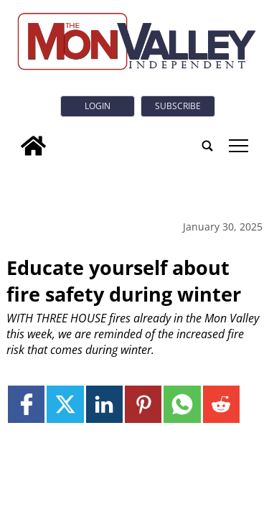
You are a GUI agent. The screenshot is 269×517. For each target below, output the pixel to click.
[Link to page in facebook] (26, 404)
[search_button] (207, 146)
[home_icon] (33, 146)
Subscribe (178, 106)
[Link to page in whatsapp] (182, 404)
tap (238, 146)
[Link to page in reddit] (221, 404)
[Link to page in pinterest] (143, 404)
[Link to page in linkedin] (104, 404)
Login (97, 106)
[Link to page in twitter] (65, 404)
